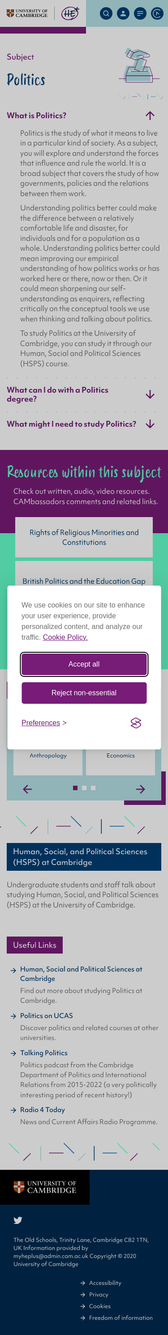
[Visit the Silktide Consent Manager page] (135, 723)
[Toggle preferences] (44, 723)
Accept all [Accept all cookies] (84, 664)
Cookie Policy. (65, 637)
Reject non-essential (84, 693)
